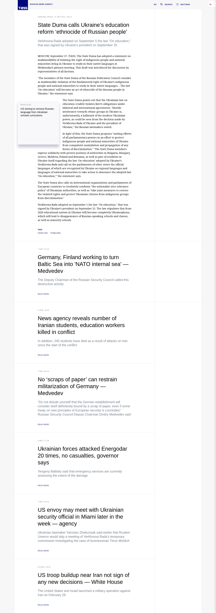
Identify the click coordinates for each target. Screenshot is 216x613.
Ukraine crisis (45, 17)
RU (155, 5)
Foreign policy (55, 233)
